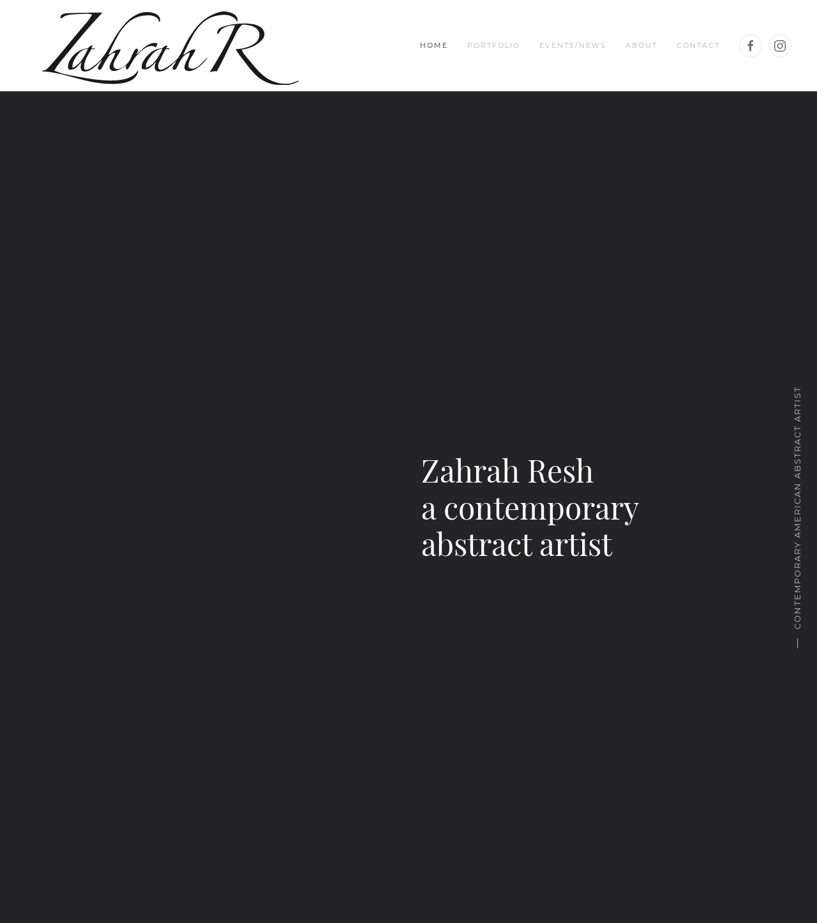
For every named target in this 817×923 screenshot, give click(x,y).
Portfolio (493, 45)
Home (434, 45)
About (641, 45)
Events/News (572, 45)
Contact (698, 45)
